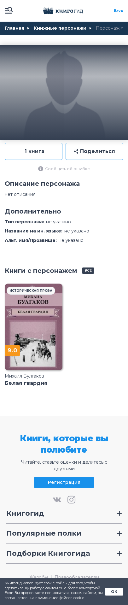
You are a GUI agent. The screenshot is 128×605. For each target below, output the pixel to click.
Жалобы (38, 577)
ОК (114, 591)
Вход (118, 10)
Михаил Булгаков (24, 376)
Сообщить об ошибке (64, 168)
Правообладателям (77, 577)
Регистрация (64, 482)
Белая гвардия (26, 383)
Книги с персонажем (41, 270)
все (88, 270)
